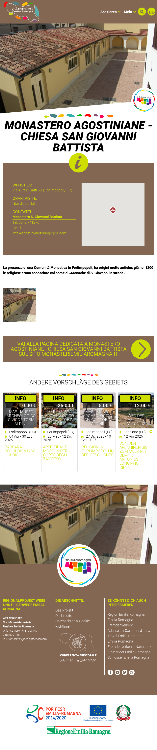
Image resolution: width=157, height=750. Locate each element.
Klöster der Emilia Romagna (129, 652)
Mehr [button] (130, 12)
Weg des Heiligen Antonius (135, 419)
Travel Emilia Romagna (126, 636)
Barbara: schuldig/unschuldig (20, 451)
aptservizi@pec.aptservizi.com (28, 639)
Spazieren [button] (110, 12)
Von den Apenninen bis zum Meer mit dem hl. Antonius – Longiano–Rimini (133, 455)
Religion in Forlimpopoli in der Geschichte (97, 451)
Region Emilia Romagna (126, 614)
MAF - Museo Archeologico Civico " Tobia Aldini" (21, 417)
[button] (142, 12)
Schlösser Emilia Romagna (128, 657)
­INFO (20, 398)
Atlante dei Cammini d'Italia (129, 630)
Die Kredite (63, 615)
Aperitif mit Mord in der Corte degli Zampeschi (55, 453)
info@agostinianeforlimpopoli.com (39, 233)
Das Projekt (64, 610)
